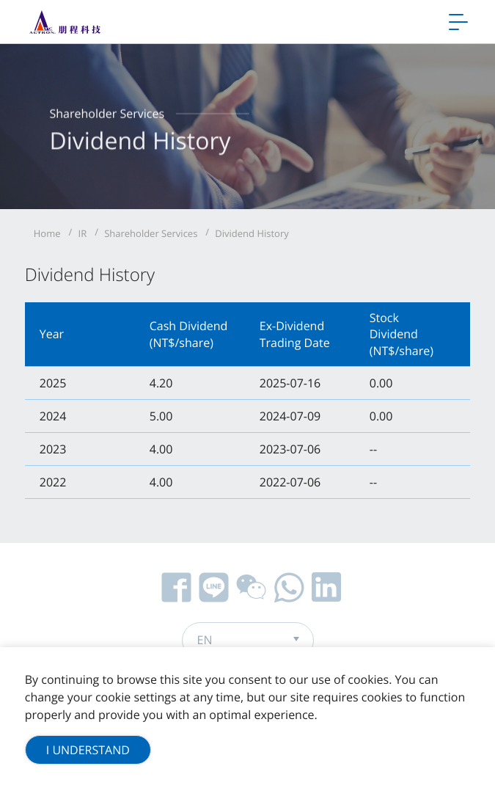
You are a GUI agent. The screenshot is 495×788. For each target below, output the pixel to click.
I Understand (88, 750)
